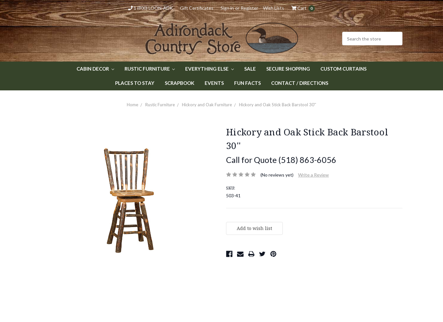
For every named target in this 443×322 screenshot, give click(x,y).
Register (249, 8)
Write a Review (313, 175)
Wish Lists (273, 8)
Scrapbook (179, 83)
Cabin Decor (95, 69)
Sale (250, 69)
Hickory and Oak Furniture (207, 104)
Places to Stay (134, 83)
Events (214, 83)
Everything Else (209, 69)
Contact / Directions (299, 83)
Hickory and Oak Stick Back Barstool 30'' (277, 104)
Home (132, 104)
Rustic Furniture (150, 69)
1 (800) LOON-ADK (150, 8)
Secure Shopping (288, 69)
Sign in (227, 8)
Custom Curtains (343, 69)
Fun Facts (247, 83)
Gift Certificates (196, 8)
